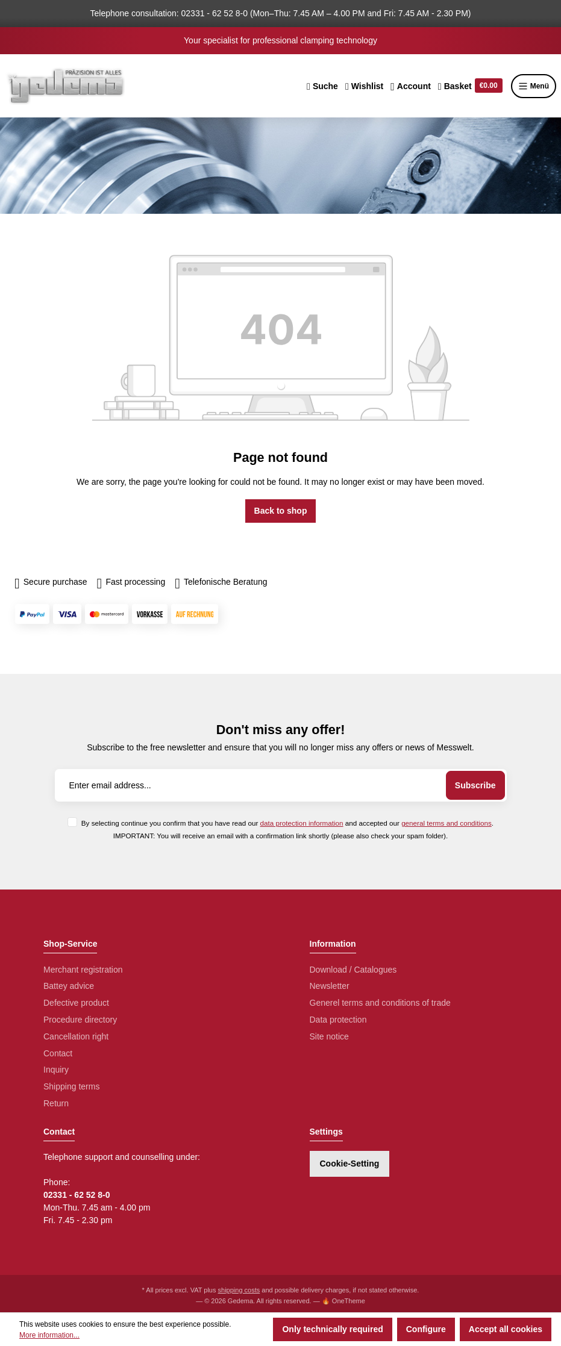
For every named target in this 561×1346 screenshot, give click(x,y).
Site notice (329, 1036)
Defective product (76, 1003)
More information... (49, 1335)
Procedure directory (80, 1019)
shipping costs (239, 1290)
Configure (426, 1329)
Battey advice (68, 986)
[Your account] (410, 86)
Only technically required (332, 1329)
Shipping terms (71, 1086)
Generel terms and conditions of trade (380, 1003)
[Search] (322, 86)
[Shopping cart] (470, 86)
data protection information (301, 823)
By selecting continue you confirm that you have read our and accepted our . (287, 823)
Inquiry (56, 1069)
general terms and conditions (446, 823)
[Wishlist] (364, 86)
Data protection (338, 1019)
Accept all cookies (505, 1329)
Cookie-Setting (350, 1163)
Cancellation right (75, 1036)
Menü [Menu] (533, 86)
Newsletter (329, 986)
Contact (57, 1053)
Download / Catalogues (353, 969)
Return (56, 1103)
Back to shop (280, 511)
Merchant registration (83, 969)
